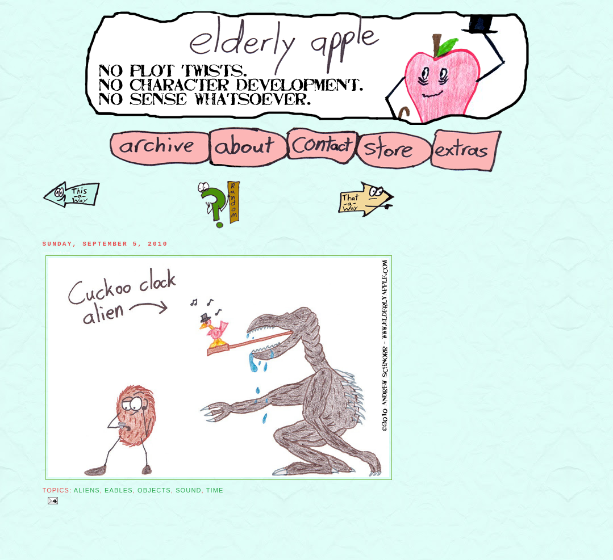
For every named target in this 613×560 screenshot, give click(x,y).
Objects (154, 490)
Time (215, 490)
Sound (188, 490)
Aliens (87, 490)
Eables (119, 490)
